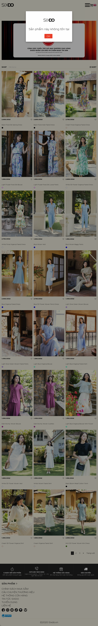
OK (48, 36)
